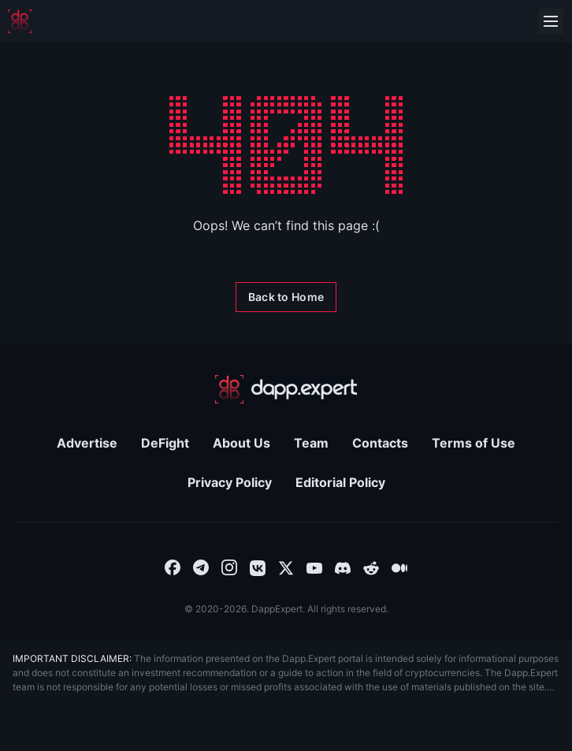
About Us (241, 443)
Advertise (87, 443)
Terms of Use (473, 443)
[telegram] (201, 566)
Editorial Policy (340, 482)
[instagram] (229, 566)
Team (311, 443)
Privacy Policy (230, 482)
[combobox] (172, 566)
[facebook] (172, 566)
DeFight (165, 443)
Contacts (380, 443)
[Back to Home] (286, 297)
